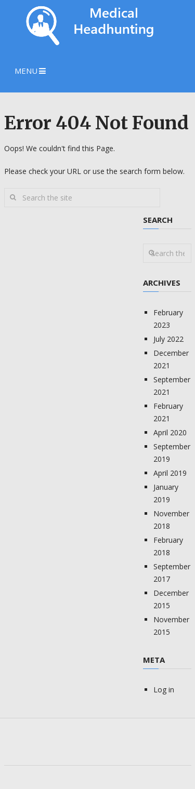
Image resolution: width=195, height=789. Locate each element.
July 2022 (168, 339)
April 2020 (170, 432)
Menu (26, 70)
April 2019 (170, 473)
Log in (163, 689)
